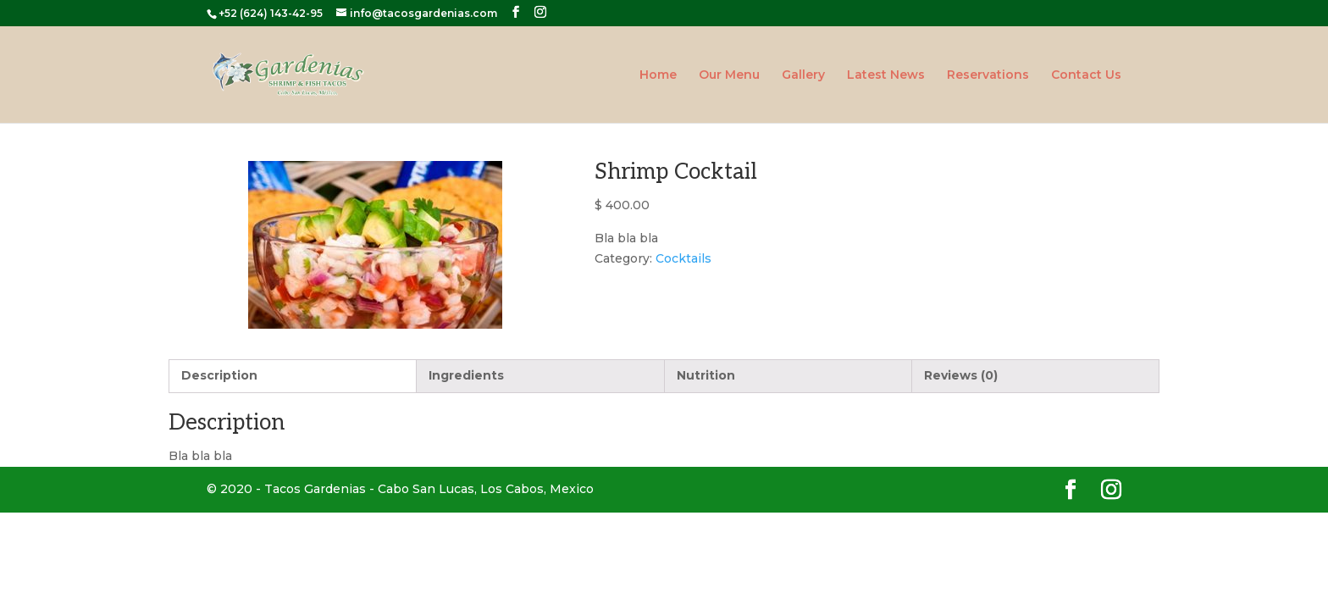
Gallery (803, 75)
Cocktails (683, 258)
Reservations (988, 75)
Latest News (886, 75)
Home (658, 75)
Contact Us (1086, 75)
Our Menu (729, 75)
